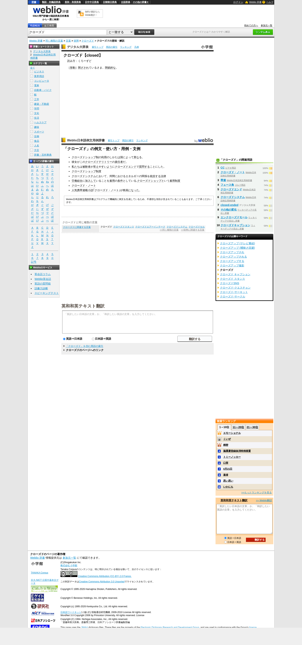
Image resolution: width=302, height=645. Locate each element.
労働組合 (77, 180)
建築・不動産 (41, 103)
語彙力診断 (41, 288)
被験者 (86, 166)
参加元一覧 (266, 25)
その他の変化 (229, 209)
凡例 (136, 47)
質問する (144, 166)
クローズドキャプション (235, 225)
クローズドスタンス (123, 227)
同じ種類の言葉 (54, 40)
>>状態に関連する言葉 (192, 230)
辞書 (34, 2)
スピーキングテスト (46, 293)
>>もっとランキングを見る (256, 492)
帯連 (223, 180)
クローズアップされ (232, 252)
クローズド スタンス (232, 278)
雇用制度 (174, 180)
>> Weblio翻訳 (264, 500)
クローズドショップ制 (85, 157)
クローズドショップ (149, 180)
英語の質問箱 (42, 283)
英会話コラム (42, 274)
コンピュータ (41, 80)
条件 (120, 180)
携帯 (79, 190)
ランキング (126, 47)
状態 (76, 40)
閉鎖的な (110, 67)
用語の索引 (111, 47)
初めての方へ (251, 25)
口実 (225, 462)
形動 (72, 67)
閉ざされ (83, 67)
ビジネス (39, 71)
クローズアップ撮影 (232, 265)
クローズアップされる (233, 256)
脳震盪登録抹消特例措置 (237, 450)
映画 (125, 190)
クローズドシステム (84, 176)
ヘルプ (269, 2)
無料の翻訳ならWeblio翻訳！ (92, 13)
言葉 (68, 40)
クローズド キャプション (235, 274)
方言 (36, 150)
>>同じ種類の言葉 (169, 230)
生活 (36, 117)
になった (133, 190)
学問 (36, 108)
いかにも (228, 486)
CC (223, 167)
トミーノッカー (232, 456)
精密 (225, 444)
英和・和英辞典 (73, 2)
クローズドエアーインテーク (150, 227)
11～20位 (238, 427)
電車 (36, 85)
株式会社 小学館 (68, 565)
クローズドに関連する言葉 (77, 227)
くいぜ (227, 439)
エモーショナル (232, 433)
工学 (36, 99)
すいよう (106, 166)
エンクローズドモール (234, 217)
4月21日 (227, 468)
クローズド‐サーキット (234, 292)
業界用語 (39, 76)
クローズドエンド (125, 166)
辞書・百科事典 (43, 154)
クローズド (87, 40)
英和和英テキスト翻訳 (83, 306)
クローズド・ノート (84, 185)
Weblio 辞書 (255, 2)
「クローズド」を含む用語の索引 (84, 346)
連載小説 (87, 190)
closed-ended (229, 205)
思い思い (228, 480)
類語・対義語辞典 (51, 2)
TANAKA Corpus (39, 572)
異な (136, 157)
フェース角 (227, 184)
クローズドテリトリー (98, 161)
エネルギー (132, 176)
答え (96, 166)
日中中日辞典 (92, 2)
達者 (225, 474)
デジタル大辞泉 (78, 47)
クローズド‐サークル (232, 296)
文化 (36, 113)
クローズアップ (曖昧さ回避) (237, 247)
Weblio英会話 (42, 279)
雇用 (112, 180)
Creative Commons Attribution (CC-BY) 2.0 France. (104, 576)
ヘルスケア (40, 122)
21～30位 (252, 427)
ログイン (238, 2)
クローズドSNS (229, 283)
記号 (33, 262)
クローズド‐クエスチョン (235, 287)
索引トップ (97, 47)
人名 (36, 145)
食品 (36, 140)
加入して (90, 180)
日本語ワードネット (70, 612)
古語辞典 (125, 2)
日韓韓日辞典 (110, 2)
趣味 (36, 127)
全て (32, 68)
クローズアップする (232, 261)
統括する (155, 176)
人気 (74, 190)
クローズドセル (197, 227)
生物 (36, 136)
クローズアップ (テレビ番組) (237, 243)
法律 (163, 176)
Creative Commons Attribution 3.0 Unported (102, 581)
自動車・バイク (43, 90)
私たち (76, 166)
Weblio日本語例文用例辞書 (86, 140)
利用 (104, 157)
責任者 (119, 161)
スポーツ (39, 131)
